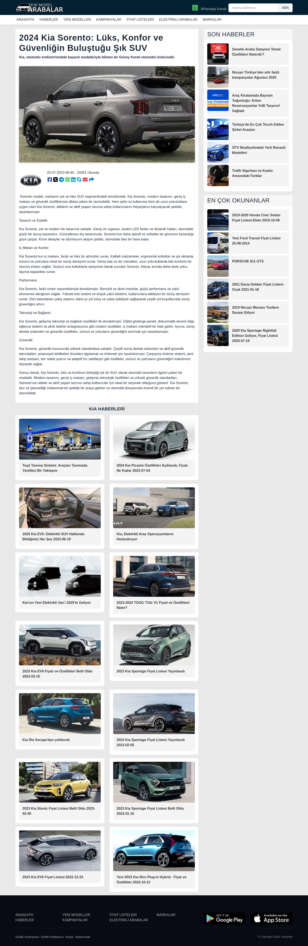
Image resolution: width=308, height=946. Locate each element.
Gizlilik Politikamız (52, 937)
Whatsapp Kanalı (209, 8)
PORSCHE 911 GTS (248, 261)
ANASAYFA (25, 19)
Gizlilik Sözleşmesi (27, 937)
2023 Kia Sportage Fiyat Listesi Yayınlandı (151, 671)
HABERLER (49, 19)
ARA (285, 8)
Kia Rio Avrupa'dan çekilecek (46, 740)
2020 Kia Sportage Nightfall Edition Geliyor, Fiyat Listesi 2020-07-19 (255, 336)
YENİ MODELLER (77, 19)
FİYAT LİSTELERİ (140, 19)
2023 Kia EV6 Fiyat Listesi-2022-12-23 (52, 877)
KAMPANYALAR (108, 19)
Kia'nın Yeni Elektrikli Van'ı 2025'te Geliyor (56, 602)
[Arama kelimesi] (253, 7)
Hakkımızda (82, 937)
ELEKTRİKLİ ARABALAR (178, 19)
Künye (69, 937)
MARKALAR (212, 19)
